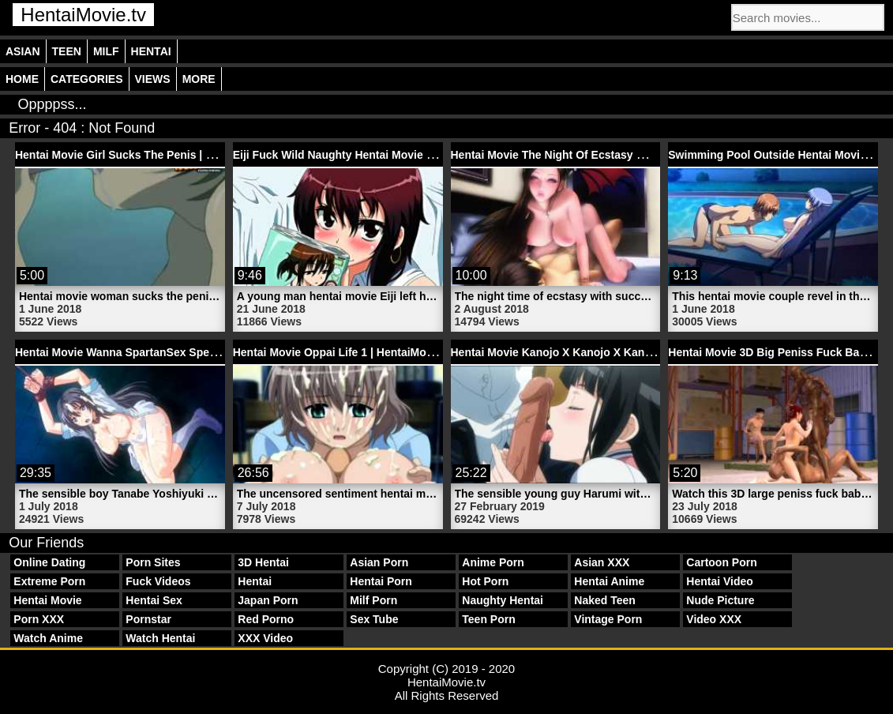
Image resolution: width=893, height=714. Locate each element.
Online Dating (49, 562)
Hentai (151, 51)
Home (22, 79)
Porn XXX (38, 619)
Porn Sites (153, 562)
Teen (66, 51)
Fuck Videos (158, 581)
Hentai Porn (381, 581)
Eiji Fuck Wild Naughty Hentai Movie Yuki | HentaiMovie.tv (384, 154)
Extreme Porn (49, 581)
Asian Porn (379, 562)
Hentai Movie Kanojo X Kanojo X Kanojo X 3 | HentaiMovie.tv (609, 352)
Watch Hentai (160, 638)
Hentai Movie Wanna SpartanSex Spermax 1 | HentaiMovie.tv (173, 352)
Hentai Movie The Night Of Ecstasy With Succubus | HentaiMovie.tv (627, 154)
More (199, 79)
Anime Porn (493, 562)
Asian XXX (601, 562)
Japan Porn (268, 600)
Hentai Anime (609, 581)
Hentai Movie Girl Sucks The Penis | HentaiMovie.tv (149, 154)
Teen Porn (488, 619)
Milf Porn (373, 600)
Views (153, 79)
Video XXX (713, 619)
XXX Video (265, 638)
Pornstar (148, 619)
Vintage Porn (608, 619)
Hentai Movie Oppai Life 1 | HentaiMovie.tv (344, 352)
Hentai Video (719, 581)
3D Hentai (263, 562)
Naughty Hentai (502, 600)
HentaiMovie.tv (83, 14)
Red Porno (266, 619)
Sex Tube (374, 619)
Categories (87, 79)
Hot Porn (485, 581)
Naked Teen (605, 600)
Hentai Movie (47, 600)
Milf (106, 51)
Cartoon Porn (721, 562)
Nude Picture (720, 600)
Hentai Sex (154, 600)
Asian (23, 51)
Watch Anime (48, 638)
